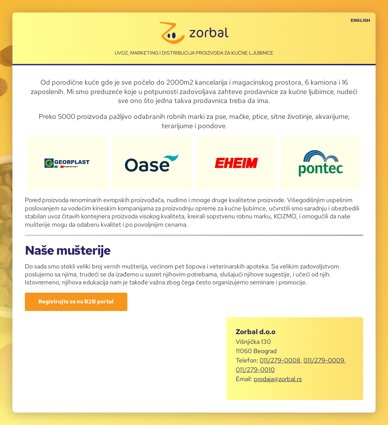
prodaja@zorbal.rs (278, 379)
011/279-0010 (255, 370)
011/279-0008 (280, 360)
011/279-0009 (323, 360)
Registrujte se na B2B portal (76, 301)
